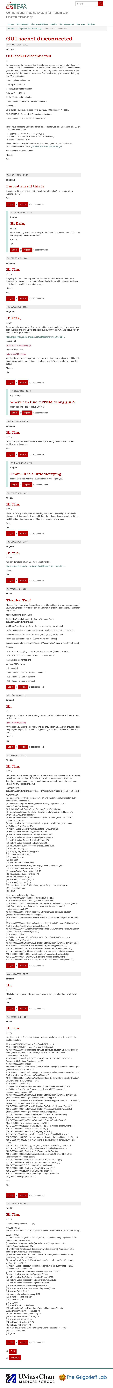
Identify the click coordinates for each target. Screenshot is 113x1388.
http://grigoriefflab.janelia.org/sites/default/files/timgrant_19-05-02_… (36, 566)
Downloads (23, 23)
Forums (81, 23)
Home (11, 23)
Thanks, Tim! (18, 600)
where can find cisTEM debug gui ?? (42, 402)
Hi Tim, (13, 269)
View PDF (15, 1358)
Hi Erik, (17, 223)
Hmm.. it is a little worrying (35, 474)
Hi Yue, (13, 552)
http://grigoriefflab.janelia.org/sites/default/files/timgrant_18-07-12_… (36, 337)
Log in (91, 23)
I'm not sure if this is (25, 186)
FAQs (54, 23)
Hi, (9, 706)
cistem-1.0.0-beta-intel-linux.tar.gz (46, 146)
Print (13, 1351)
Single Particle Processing (29, 28)
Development (67, 23)
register (23, 204)
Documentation (39, 23)
